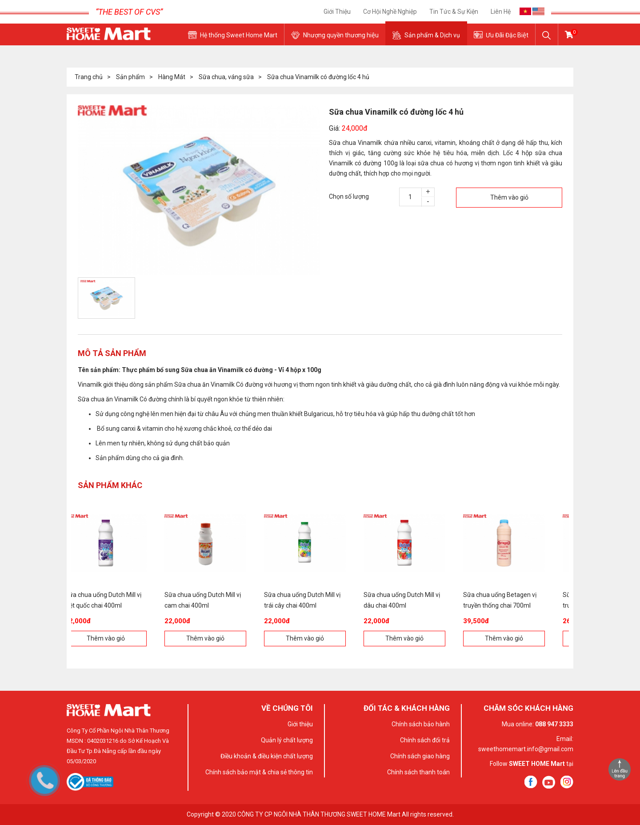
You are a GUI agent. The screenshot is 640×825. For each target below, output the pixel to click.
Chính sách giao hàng (420, 756)
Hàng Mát (171, 76)
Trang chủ (89, 76)
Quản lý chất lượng (287, 740)
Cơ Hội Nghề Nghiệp (390, 11)
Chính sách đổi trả (425, 740)
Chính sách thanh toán (418, 772)
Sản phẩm (130, 76)
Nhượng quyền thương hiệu (341, 35)
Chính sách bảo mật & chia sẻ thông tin (259, 772)
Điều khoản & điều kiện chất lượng (266, 756)
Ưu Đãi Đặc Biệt (507, 35)
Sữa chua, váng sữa (226, 76)
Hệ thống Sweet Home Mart (238, 35)
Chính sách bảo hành (421, 724)
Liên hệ (501, 11)
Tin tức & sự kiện (453, 11)
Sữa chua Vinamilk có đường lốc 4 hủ (318, 76)
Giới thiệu (337, 11)
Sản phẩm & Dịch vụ (432, 35)
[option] (199, 190)
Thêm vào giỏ (509, 197)
